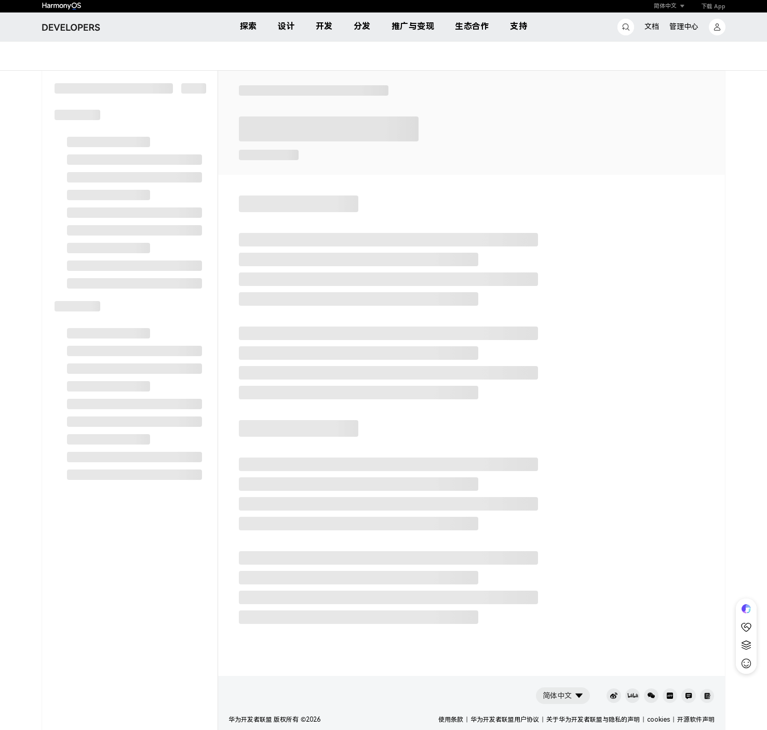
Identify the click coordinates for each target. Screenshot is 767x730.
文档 (651, 26)
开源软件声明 (696, 719)
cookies (658, 719)
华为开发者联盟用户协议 (504, 719)
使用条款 (450, 719)
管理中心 (683, 26)
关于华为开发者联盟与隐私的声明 (593, 719)
